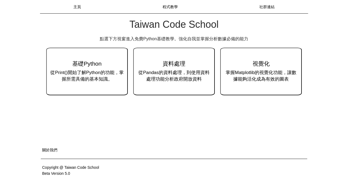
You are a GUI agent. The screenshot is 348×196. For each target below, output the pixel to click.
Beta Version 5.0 (56, 173)
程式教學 (170, 7)
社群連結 (267, 7)
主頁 (77, 7)
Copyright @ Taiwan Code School (70, 167)
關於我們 (49, 150)
